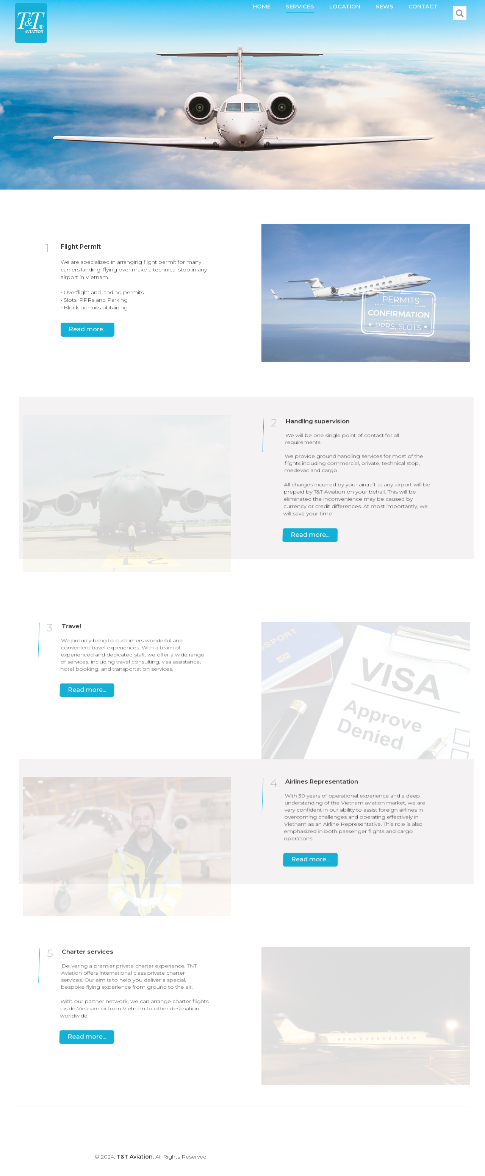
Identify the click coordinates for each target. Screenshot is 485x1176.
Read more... (87, 329)
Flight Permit (81, 246)
